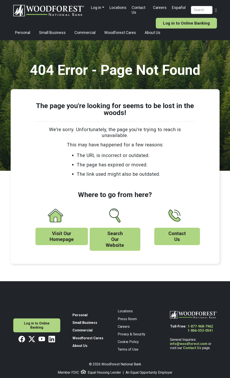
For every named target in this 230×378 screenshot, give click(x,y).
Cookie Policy (128, 342)
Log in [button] (96, 7)
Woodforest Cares (120, 32)
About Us (152, 32)
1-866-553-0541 (200, 330)
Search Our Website (115, 239)
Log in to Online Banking (186, 23)
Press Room (127, 319)
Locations (117, 7)
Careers (160, 7)
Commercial (85, 32)
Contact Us (138, 10)
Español (179, 7)
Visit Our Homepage (62, 236)
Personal (22, 32)
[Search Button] (216, 10)
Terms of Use (128, 349)
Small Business (52, 32)
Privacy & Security (131, 334)
